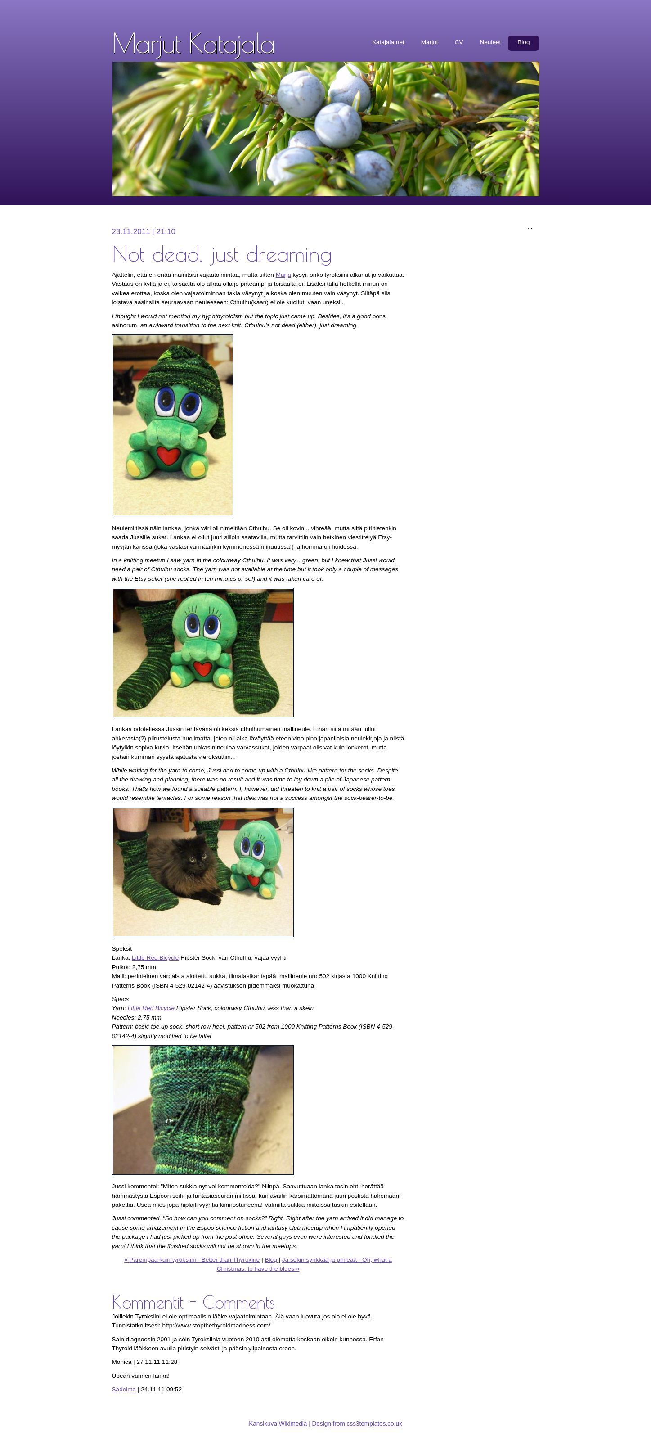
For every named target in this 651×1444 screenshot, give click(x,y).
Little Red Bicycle (155, 957)
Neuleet (490, 42)
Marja (283, 274)
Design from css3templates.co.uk (357, 1423)
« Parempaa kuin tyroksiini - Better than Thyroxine (192, 1259)
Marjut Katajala (193, 43)
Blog (523, 42)
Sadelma (124, 1389)
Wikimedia (293, 1423)
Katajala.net (388, 42)
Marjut (429, 42)
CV (459, 42)
